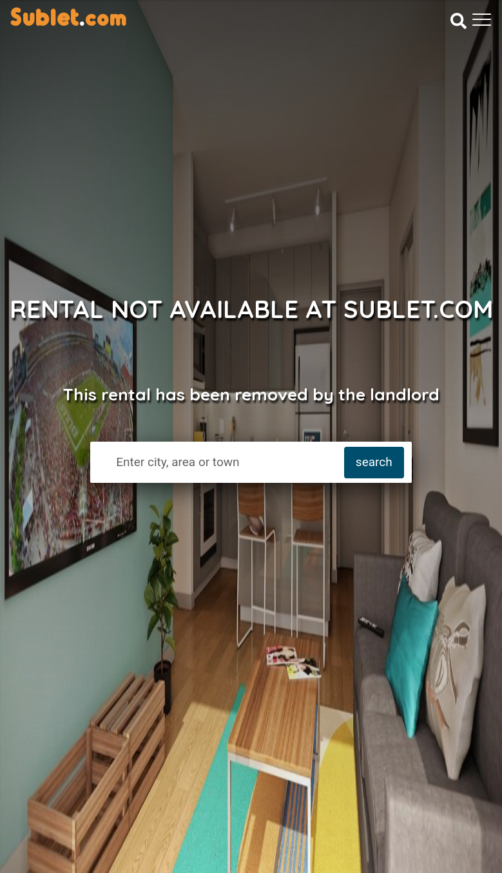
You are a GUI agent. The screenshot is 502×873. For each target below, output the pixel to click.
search (374, 462)
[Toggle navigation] (482, 19)
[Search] (458, 20)
